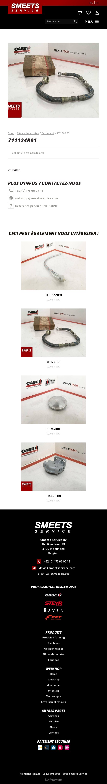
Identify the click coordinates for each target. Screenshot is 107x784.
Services (53, 715)
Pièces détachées (28, 133)
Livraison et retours (53, 701)
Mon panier (53, 685)
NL (91, 2)
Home (53, 673)
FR (96, 2)
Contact (54, 732)
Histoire (53, 721)
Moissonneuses (54, 648)
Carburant (47, 133)
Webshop (53, 679)
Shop (11, 133)
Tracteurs (54, 643)
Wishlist (53, 690)
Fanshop (53, 659)
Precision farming (53, 637)
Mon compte (53, 696)
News (53, 727)
